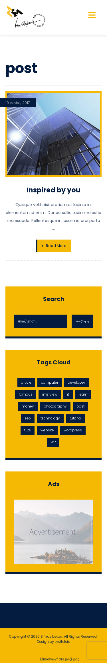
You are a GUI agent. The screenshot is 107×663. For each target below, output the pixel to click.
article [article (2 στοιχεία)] (26, 382)
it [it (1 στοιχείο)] (68, 394)
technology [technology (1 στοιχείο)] (50, 418)
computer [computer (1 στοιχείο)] (49, 382)
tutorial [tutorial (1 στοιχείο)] (76, 418)
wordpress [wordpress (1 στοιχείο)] (73, 430)
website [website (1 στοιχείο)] (47, 430)
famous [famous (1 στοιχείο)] (26, 394)
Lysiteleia (62, 641)
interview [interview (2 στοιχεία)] (49, 394)
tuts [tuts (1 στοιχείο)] (27, 430)
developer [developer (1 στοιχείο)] (76, 382)
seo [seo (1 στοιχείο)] (28, 418)
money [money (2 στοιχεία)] (28, 406)
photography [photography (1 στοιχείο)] (55, 406)
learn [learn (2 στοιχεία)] (83, 394)
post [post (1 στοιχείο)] (80, 406)
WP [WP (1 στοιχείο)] (53, 442)
